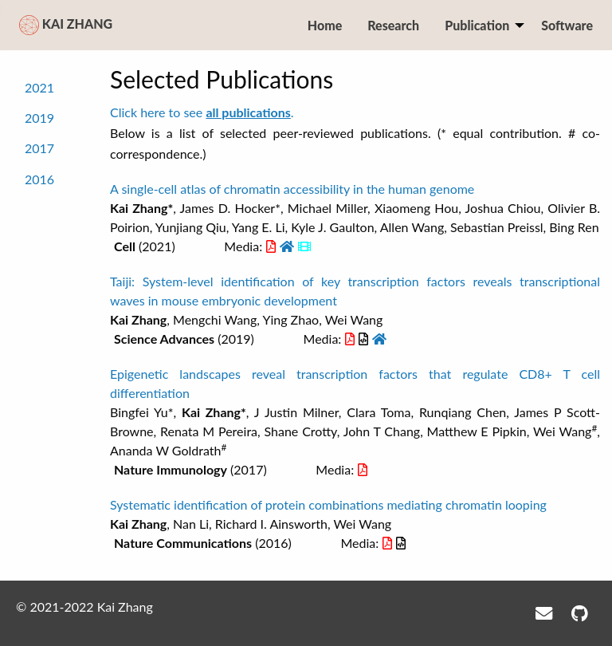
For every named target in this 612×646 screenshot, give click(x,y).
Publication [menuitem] (477, 25)
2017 (39, 148)
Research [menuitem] (393, 25)
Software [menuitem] (567, 25)
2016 (39, 178)
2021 (39, 86)
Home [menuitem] (325, 25)
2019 (39, 117)
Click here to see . (202, 112)
